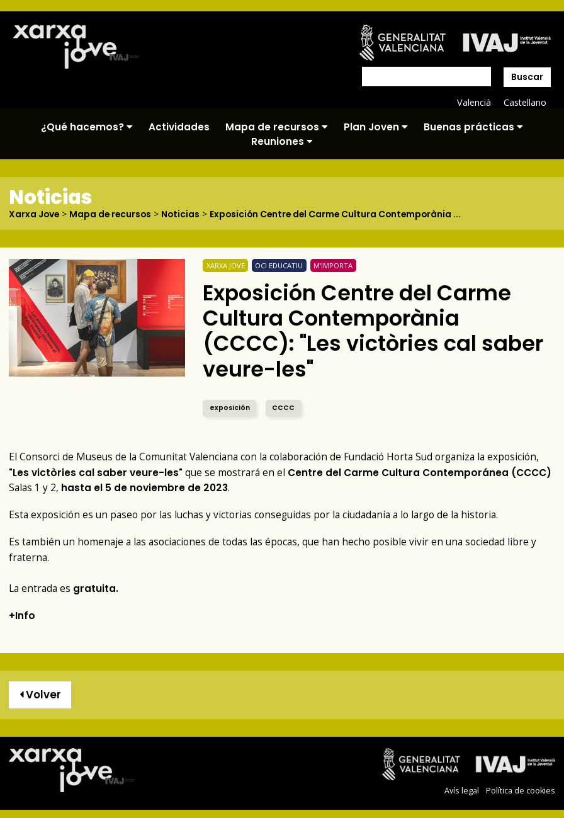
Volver (40, 694)
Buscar (527, 77)
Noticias (183, 214)
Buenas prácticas (473, 126)
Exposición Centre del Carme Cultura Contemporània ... (341, 214)
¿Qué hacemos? (87, 126)
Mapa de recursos (276, 126)
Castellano (524, 102)
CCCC (283, 407)
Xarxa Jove (34, 214)
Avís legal (461, 790)
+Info (22, 615)
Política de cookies (520, 790)
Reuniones (282, 141)
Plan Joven (376, 126)
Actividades (179, 126)
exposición (230, 407)
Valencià (473, 102)
